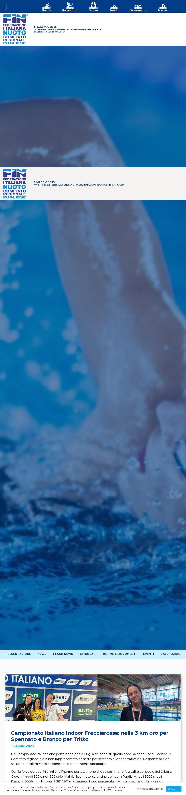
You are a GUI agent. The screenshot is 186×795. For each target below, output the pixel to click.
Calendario (171, 654)
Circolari (88, 654)
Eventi (148, 654)
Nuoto (46, 10)
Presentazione (18, 654)
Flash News (63, 654)
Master (163, 10)
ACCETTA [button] (173, 788)
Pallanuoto (69, 10)
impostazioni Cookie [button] (149, 788)
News (42, 654)
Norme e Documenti (120, 654)
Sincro (93, 10)
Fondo (114, 10)
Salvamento (138, 10)
